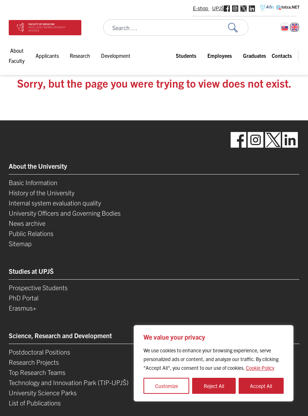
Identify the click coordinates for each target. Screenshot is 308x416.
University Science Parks (43, 392)
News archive (27, 223)
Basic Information (33, 182)
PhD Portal (23, 297)
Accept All (261, 386)
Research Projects (34, 362)
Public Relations (31, 233)
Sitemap (20, 243)
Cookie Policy (260, 367)
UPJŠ (218, 8)
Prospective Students (38, 287)
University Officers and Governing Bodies (65, 213)
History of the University (41, 192)
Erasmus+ (22, 308)
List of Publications (35, 403)
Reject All (214, 386)
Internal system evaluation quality (55, 203)
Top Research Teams (37, 372)
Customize (166, 386)
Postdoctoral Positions (39, 352)
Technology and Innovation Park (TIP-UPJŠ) (69, 382)
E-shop (201, 8)
